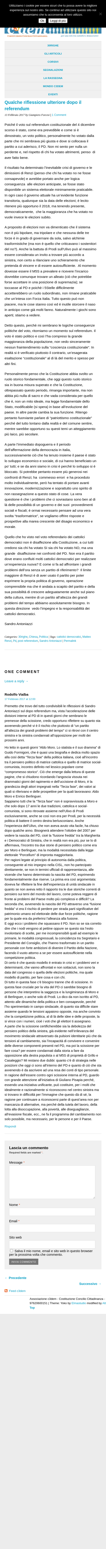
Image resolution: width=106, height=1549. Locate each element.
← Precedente (15, 1278)
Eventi (53, 94)
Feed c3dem (17, 1291)
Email (14, 1221)
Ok (42, 20)
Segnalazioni (53, 70)
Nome (14, 1205)
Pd (14, 640)
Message (17, 1162)
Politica (43, 636)
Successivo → (90, 1284)
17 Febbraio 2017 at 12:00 (20, 699)
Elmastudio (79, 1303)
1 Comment (59, 115)
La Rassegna (53, 78)
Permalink (70, 640)
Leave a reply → (16, 681)
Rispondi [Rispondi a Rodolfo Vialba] (10, 1126)
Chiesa (33, 636)
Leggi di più (58, 20)
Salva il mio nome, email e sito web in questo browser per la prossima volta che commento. (51, 1252)
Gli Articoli (53, 53)
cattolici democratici (69, 636)
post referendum (28, 640)
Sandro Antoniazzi (50, 640)
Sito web (15, 1237)
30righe (53, 45)
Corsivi (53, 61)
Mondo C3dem (53, 86)
